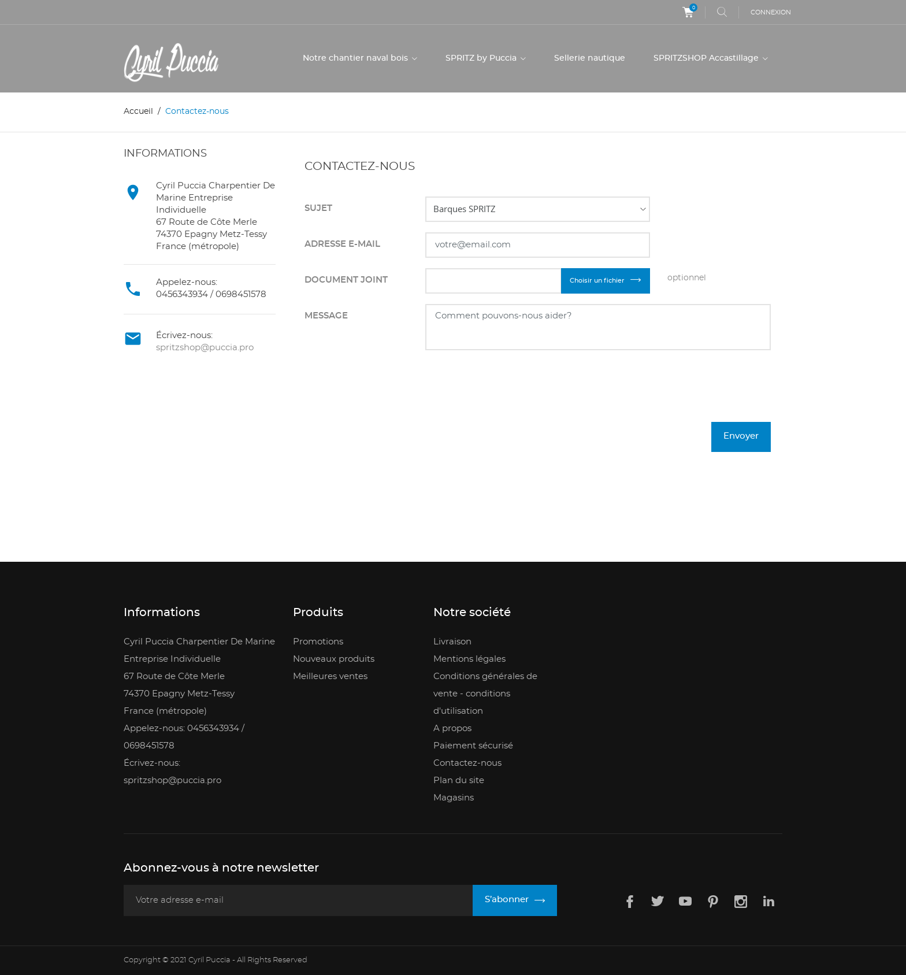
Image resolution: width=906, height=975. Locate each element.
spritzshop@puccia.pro (205, 347)
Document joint (346, 280)
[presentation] (683, 393)
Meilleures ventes (330, 676)
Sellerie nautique (589, 58)
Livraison (452, 641)
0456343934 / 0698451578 (211, 294)
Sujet (318, 208)
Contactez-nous (467, 763)
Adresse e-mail (342, 244)
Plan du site (458, 780)
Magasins (453, 798)
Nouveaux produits (333, 659)
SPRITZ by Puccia (482, 58)
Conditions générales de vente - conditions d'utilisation (485, 694)
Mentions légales (469, 659)
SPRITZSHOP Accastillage (707, 58)
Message (326, 316)
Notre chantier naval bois (356, 58)
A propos (452, 728)
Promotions (318, 641)
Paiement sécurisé (473, 746)
